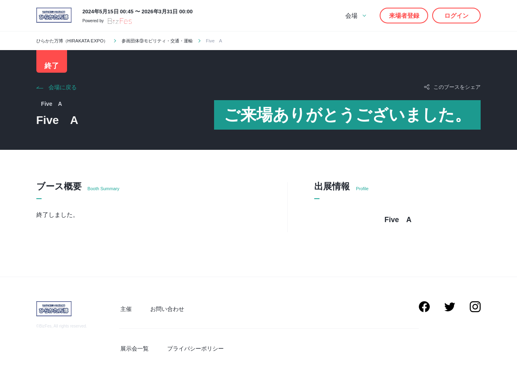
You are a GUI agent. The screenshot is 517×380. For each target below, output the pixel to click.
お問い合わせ (164, 310)
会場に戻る (62, 89)
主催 (124, 310)
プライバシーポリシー (192, 349)
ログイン (456, 15)
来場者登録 (404, 15)
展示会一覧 (133, 349)
